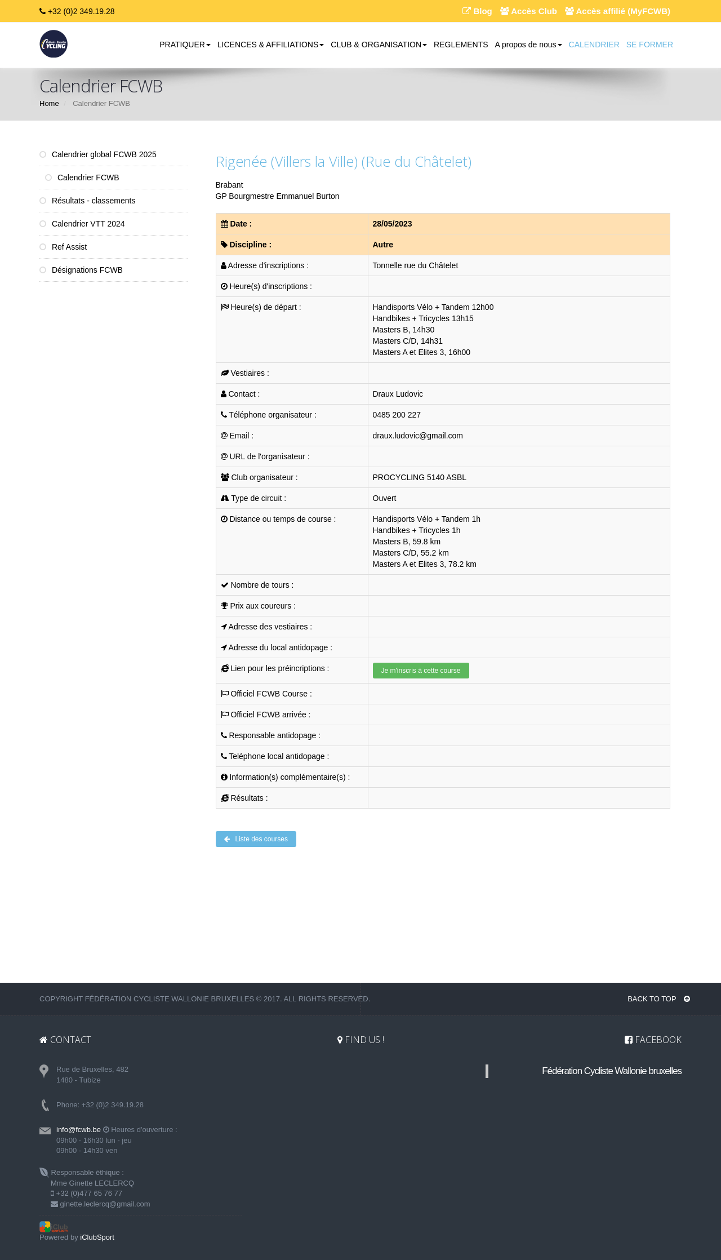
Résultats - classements (87, 200)
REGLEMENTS (461, 44)
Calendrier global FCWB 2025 (98, 154)
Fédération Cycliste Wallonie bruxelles (612, 1071)
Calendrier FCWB (82, 177)
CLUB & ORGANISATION (379, 44)
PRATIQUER (185, 44)
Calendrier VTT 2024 (82, 223)
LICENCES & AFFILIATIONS (270, 44)
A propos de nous (528, 44)
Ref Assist (63, 246)
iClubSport (97, 1237)
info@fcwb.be (78, 1129)
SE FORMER (649, 44)
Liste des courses (256, 839)
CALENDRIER (594, 44)
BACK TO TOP (658, 999)
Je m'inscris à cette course (421, 671)
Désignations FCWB (81, 269)
